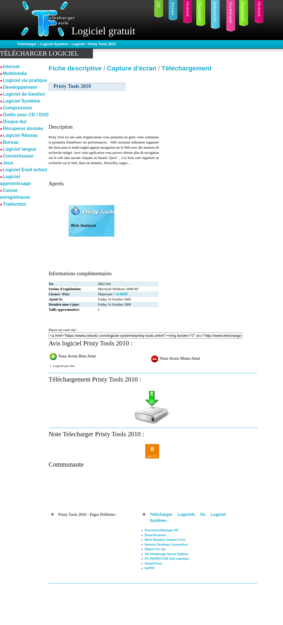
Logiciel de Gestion (24, 94)
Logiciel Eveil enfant (25, 169)
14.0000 (121, 294)
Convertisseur (18, 156)
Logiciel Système (54, 44)
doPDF (150, 568)
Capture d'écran (132, 68)
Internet (11, 66)
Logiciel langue (19, 149)
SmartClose (153, 563)
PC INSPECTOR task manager (167, 558)
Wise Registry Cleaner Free (165, 539)
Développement (20, 87)
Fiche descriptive (75, 68)
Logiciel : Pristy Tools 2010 (94, 44)
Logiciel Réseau (20, 135)
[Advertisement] (208, 114)
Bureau (11, 142)
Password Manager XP (161, 530)
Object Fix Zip (155, 549)
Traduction (14, 204)
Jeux (8, 162)
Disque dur (15, 121)
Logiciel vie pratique (25, 80)
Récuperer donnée (23, 128)
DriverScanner (155, 535)
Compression (17, 107)
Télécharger (27, 44)
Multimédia (15, 73)
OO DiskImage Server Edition (166, 554)
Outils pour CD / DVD (26, 114)
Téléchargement (187, 68)
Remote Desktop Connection (166, 544)
